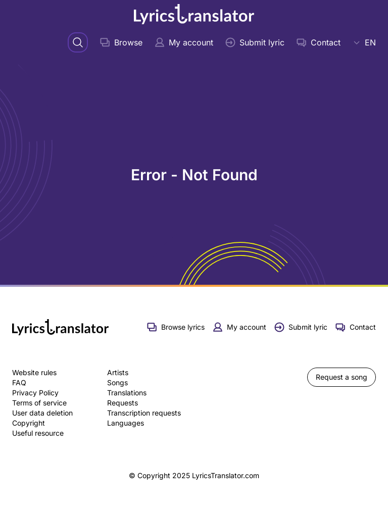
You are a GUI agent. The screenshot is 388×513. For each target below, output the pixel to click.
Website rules (34, 372)
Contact (319, 42)
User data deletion (42, 412)
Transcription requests (144, 412)
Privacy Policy (35, 392)
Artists (117, 372)
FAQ (19, 382)
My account (184, 42)
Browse (121, 42)
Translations (127, 392)
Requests (122, 402)
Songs (117, 382)
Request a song (341, 377)
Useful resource (38, 433)
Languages (125, 423)
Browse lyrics (176, 327)
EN (364, 42)
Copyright (28, 423)
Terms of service (39, 402)
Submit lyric (254, 42)
